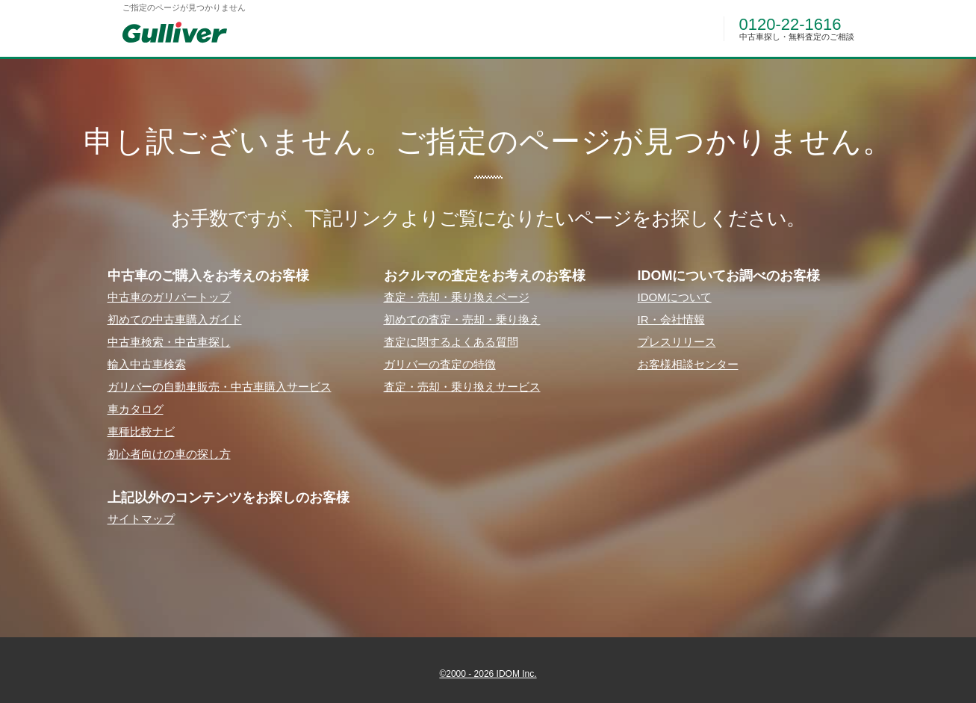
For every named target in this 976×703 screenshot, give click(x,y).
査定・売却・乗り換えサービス (462, 386)
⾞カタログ (136, 409)
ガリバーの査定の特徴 (440, 364)
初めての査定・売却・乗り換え (462, 319)
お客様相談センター (688, 364)
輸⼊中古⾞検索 (147, 364)
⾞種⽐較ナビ (141, 431)
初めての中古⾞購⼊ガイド (175, 319)
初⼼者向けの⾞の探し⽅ (169, 453)
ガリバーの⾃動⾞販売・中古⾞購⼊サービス (220, 386)
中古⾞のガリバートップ (169, 297)
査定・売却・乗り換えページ (456, 297)
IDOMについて (675, 297)
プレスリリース (677, 341)
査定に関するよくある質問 (451, 341)
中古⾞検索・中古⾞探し (169, 341)
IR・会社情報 (671, 319)
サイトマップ (141, 518)
